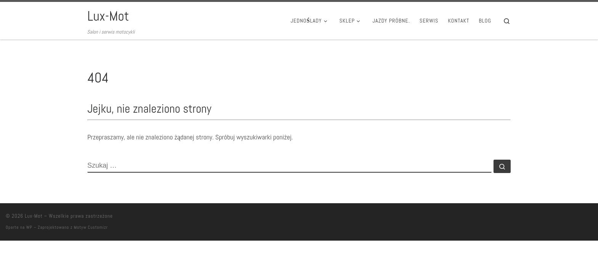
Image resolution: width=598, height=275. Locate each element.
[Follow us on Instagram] (567, 218)
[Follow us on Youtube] (578, 218)
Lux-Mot (34, 216)
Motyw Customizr (91, 227)
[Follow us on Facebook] (589, 218)
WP (29, 227)
